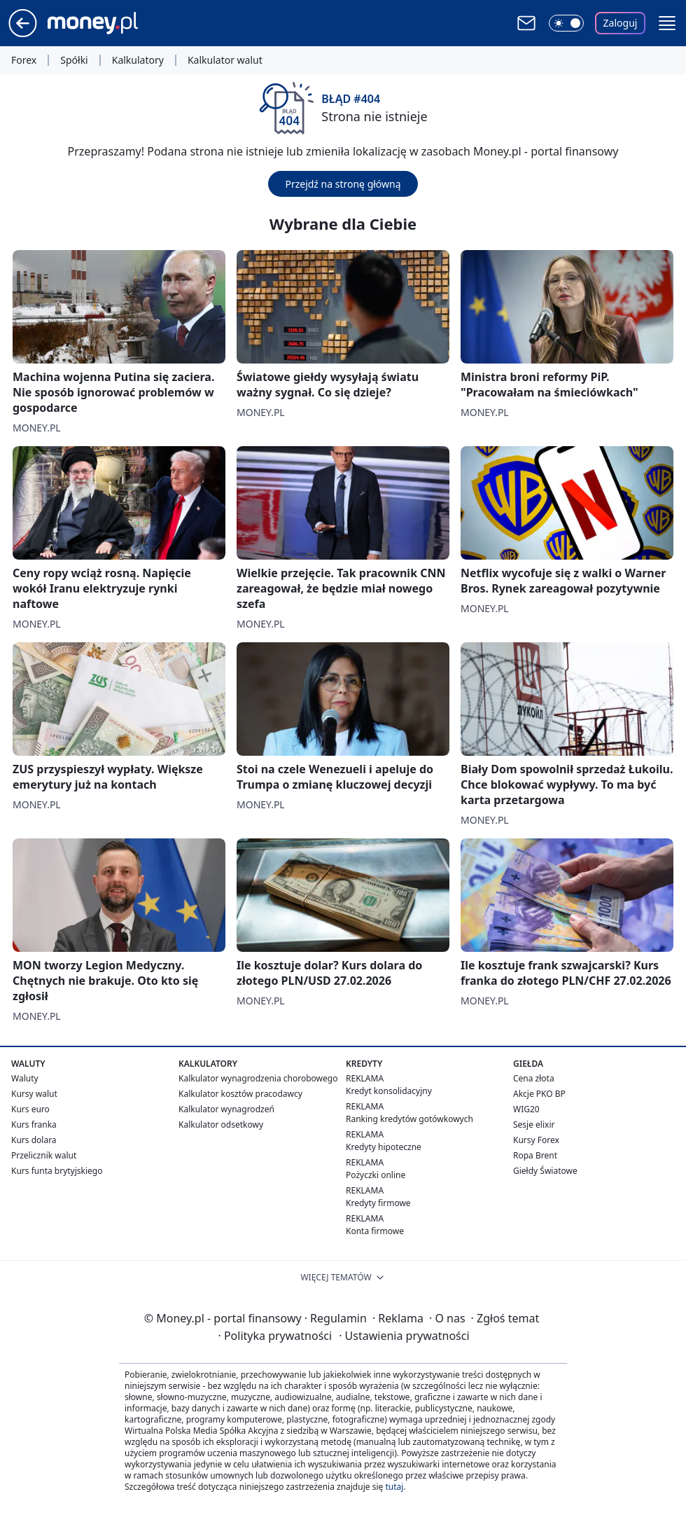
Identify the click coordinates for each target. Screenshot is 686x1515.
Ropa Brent (535, 1155)
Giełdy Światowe (545, 1171)
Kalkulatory (138, 60)
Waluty (24, 1078)
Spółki (74, 60)
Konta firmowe (375, 1231)
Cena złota (533, 1078)
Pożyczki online (375, 1175)
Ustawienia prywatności (404, 1335)
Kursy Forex (536, 1140)
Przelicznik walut (43, 1155)
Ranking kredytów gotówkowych (409, 1119)
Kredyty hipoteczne (383, 1147)
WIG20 (526, 1109)
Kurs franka (34, 1124)
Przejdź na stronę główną (342, 184)
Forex (23, 60)
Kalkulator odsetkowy (220, 1124)
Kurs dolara (34, 1140)
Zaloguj (620, 22)
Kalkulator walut (225, 60)
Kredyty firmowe (378, 1203)
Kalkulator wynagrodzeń (226, 1109)
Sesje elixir (533, 1124)
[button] (667, 23)
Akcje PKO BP (539, 1094)
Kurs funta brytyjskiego (56, 1171)
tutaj (394, 1487)
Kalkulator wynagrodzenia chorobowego (257, 1078)
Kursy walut (34, 1094)
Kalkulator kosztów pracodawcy (240, 1094)
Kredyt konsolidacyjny (389, 1091)
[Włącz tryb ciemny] (566, 23)
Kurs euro (30, 1109)
